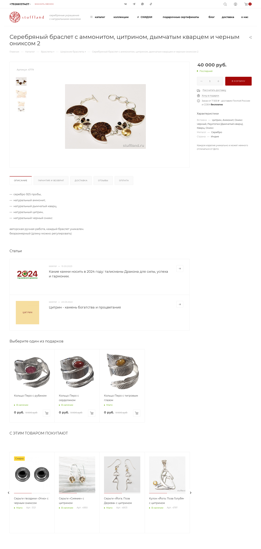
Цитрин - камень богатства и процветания (85, 307)
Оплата (124, 180)
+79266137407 (19, 4)
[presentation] (8, 492)
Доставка (81, 180)
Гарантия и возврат (51, 180)
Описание (20, 180)
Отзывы (103, 180)
